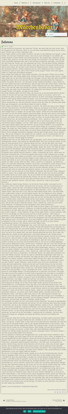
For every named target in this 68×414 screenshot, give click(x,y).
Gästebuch (57, 3)
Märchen (25, 3)
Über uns (47, 3)
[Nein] (66, 410)
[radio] (55, 392)
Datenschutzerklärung (39, 411)
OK (25, 411)
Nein (29, 411)
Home (16, 3)
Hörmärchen (36, 3)
